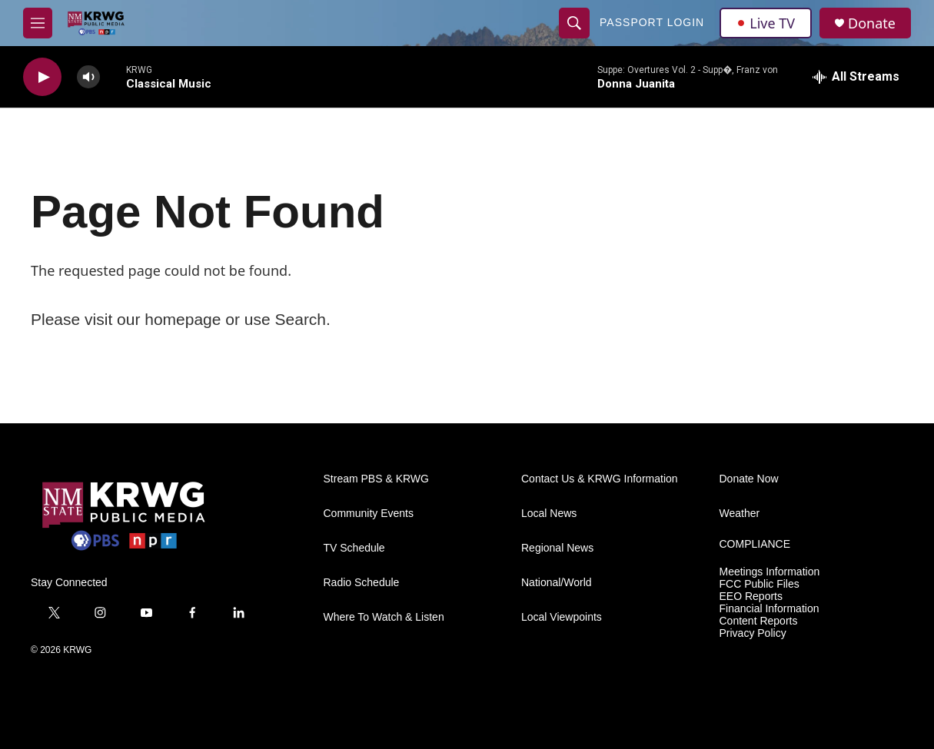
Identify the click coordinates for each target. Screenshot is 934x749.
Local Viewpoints (561, 617)
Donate (872, 23)
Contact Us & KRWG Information (599, 479)
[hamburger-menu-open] (37, 23)
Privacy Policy (753, 633)
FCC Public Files (759, 584)
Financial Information (769, 609)
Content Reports (759, 621)
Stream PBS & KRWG (376, 479)
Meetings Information (770, 572)
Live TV (765, 23)
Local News (549, 513)
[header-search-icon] (574, 23)
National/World (556, 582)
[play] (42, 77)
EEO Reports (751, 596)
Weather (740, 513)
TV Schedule (354, 548)
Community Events (369, 513)
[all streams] (856, 77)
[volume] (88, 77)
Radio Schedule (362, 582)
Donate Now (749, 479)
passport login (652, 22)
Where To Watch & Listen (384, 617)
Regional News (557, 548)
